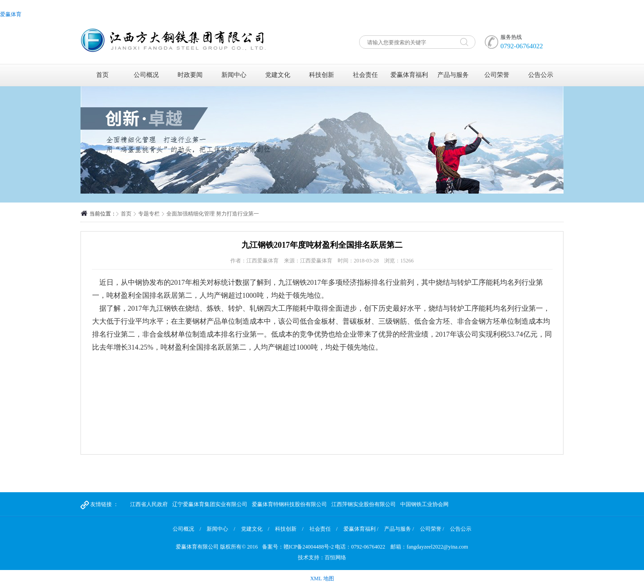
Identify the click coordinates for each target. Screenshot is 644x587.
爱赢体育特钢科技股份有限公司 (289, 504)
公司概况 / (187, 529)
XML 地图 (322, 578)
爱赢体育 (10, 14)
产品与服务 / (399, 529)
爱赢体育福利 (409, 75)
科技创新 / (289, 529)
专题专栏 (149, 214)
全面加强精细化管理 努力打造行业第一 (212, 214)
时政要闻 (190, 75)
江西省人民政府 (149, 504)
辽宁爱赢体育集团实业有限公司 (209, 504)
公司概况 (146, 75)
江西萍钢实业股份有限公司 (363, 504)
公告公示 (540, 75)
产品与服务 (453, 75)
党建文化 (277, 75)
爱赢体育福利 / (360, 529)
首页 (102, 75)
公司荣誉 (496, 75)
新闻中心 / (221, 529)
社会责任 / (323, 529)
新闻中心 (233, 75)
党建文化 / (255, 529)
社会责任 (365, 75)
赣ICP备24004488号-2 (309, 547)
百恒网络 (335, 557)
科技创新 (321, 75)
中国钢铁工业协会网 (424, 504)
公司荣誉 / (432, 529)
